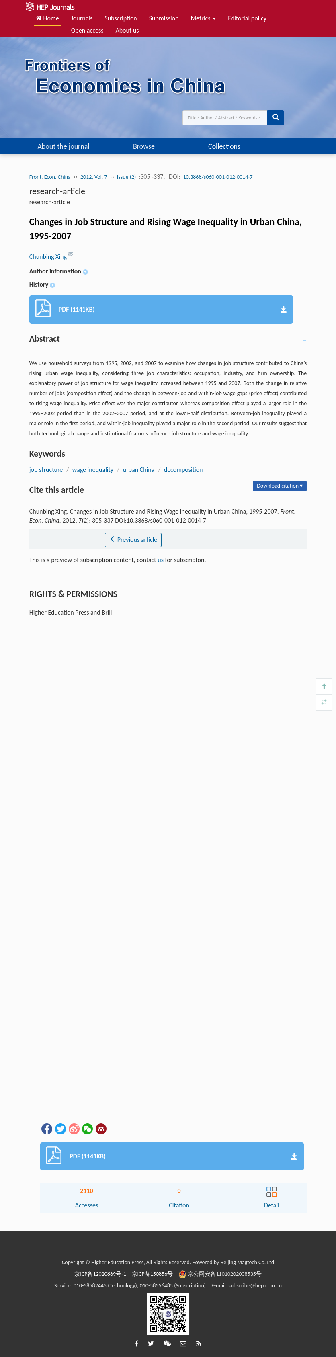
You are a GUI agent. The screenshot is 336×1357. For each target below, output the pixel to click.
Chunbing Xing (48, 256)
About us (127, 30)
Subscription (120, 18)
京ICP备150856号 (152, 1274)
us (161, 560)
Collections (224, 146)
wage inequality (92, 470)
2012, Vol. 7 (93, 177)
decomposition (183, 470)
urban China (139, 470)
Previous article (133, 539)
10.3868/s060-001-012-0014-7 (217, 177)
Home (47, 18)
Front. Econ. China (50, 177)
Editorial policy (247, 18)
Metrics (203, 18)
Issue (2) (126, 177)
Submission (164, 18)
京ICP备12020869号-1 (100, 1274)
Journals (82, 18)
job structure (46, 470)
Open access (87, 30)
